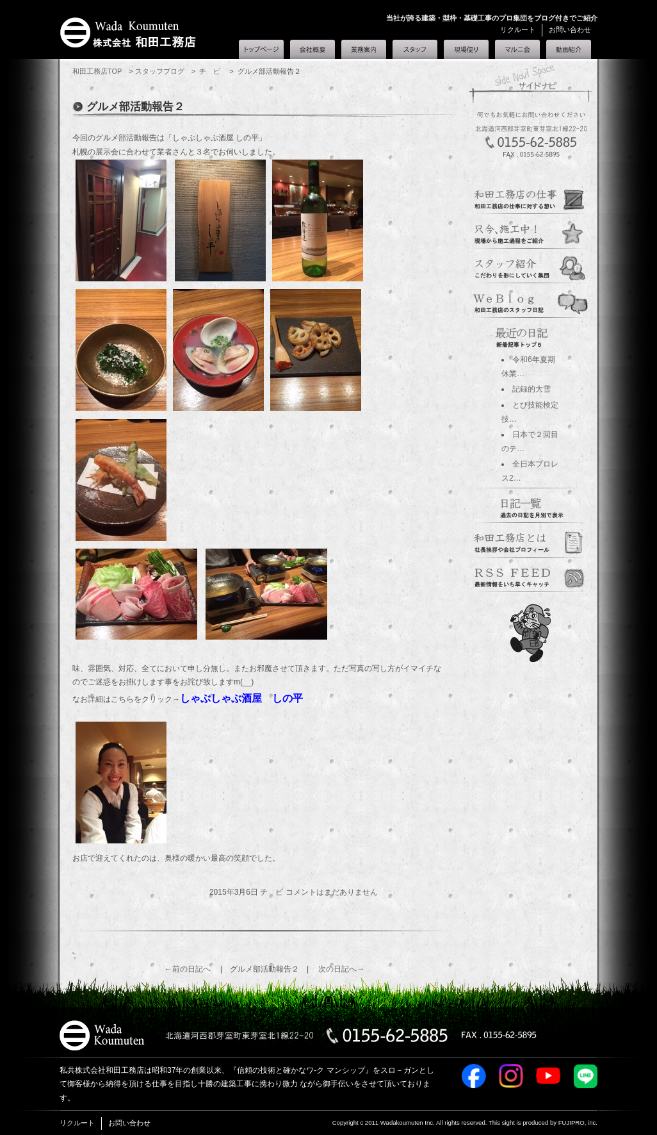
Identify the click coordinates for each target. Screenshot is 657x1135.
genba (530, 232)
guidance (530, 197)
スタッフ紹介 (415, 49)
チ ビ (210, 71)
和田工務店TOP (97, 71)
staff (530, 266)
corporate (530, 541)
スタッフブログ (159, 71)
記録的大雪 (531, 389)
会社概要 (312, 49)
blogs (530, 301)
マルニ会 (517, 49)
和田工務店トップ (261, 49)
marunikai (530, 575)
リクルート (517, 29)
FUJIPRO (571, 1122)
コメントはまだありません (332, 892)
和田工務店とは (568, 49)
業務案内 (363, 49)
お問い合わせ (570, 29)
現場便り (466, 49)
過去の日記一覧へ (530, 506)
